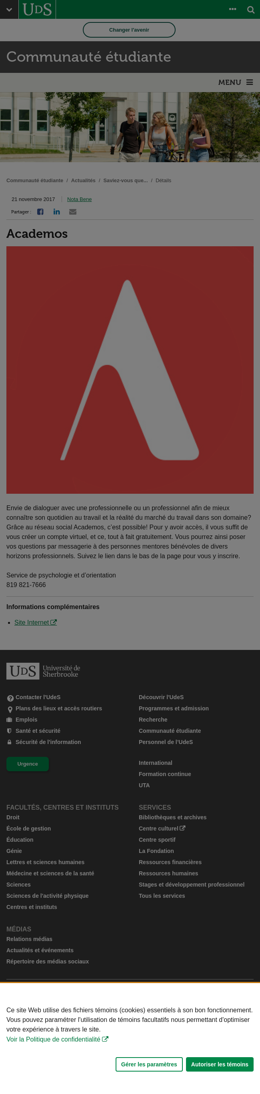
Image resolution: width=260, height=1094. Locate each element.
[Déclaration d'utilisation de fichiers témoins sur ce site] (130, 1038)
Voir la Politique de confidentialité (53, 1039)
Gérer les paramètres (149, 1064)
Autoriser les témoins (219, 1064)
